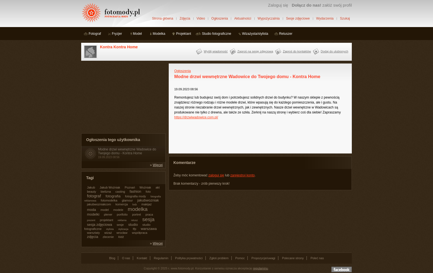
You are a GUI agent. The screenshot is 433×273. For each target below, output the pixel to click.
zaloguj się (216, 175)
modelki (93, 214)
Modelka (159, 34)
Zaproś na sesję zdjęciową (255, 51)
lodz (134, 204)
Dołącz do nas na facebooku (341, 269)
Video (201, 18)
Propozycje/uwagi (263, 258)
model (105, 209)
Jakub (91, 187)
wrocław (122, 232)
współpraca (139, 232)
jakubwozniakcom (99, 204)
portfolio (122, 214)
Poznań (130, 187)
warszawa (149, 229)
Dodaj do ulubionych (334, 51)
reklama (122, 220)
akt (157, 187)
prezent (91, 220)
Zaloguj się (278, 5)
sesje (120, 224)
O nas (126, 258)
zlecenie (108, 236)
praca (149, 214)
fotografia (112, 196)
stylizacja (123, 229)
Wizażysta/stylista (255, 34)
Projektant (183, 34)
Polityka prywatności (189, 258)
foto (148, 191)
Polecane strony (293, 258)
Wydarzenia (325, 18)
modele (118, 209)
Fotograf (95, 34)
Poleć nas (317, 258)
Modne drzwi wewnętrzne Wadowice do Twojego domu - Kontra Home (127, 151)
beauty (91, 191)
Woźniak (145, 187)
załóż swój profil (322, 5)
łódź (121, 236)
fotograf (94, 196)
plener (108, 214)
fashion (135, 191)
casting (120, 191)
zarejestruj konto (242, 175)
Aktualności (242, 18)
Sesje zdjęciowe (298, 18)
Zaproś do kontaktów (297, 51)
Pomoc (240, 258)
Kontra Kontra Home (119, 47)
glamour (127, 200)
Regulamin (161, 258)
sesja (148, 219)
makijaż (146, 204)
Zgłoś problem (219, 258)
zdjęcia (92, 237)
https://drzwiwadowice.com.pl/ (196, 117)
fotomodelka (109, 200)
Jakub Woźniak (110, 187)
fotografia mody (135, 196)
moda (91, 210)
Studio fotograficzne (216, 34)
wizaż (108, 232)
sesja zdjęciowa (99, 224)
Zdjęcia (184, 18)
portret (136, 214)
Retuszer (285, 34)
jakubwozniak (148, 200)
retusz (134, 220)
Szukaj (345, 18)
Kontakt (142, 258)
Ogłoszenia (219, 18)
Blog (112, 258)
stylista (110, 229)
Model (137, 34)
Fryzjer (117, 34)
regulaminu (260, 268)
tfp (134, 228)
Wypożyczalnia (269, 18)
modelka (138, 209)
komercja (121, 204)
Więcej (158, 165)
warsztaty (93, 232)
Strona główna (162, 18)
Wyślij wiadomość (216, 51)
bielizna (106, 191)
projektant (106, 220)
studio (133, 224)
